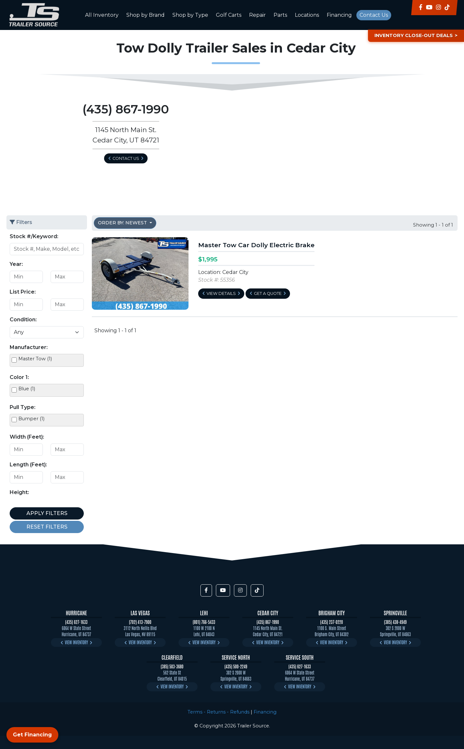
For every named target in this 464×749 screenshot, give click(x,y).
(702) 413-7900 (140, 622)
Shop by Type (190, 15)
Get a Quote (268, 293)
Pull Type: (22, 407)
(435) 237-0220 (331, 622)
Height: (19, 492)
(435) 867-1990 (267, 622)
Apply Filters (46, 513)
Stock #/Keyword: (34, 236)
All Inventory (102, 15)
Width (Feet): (27, 437)
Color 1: (19, 377)
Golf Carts (228, 15)
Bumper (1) (31, 419)
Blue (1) (26, 389)
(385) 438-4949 (395, 622)
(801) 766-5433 (204, 622)
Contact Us (374, 15)
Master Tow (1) (35, 359)
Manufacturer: (29, 347)
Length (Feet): (28, 465)
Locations (307, 15)
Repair (257, 15)
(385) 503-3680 (172, 666)
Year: (16, 264)
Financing (339, 15)
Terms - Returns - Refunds (218, 712)
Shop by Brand (145, 15)
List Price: (23, 292)
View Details (221, 293)
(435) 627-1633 (76, 622)
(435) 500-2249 (236, 666)
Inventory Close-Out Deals (413, 35)
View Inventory (76, 642)
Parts (280, 15)
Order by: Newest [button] (123, 223)
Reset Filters (46, 527)
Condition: (23, 319)
